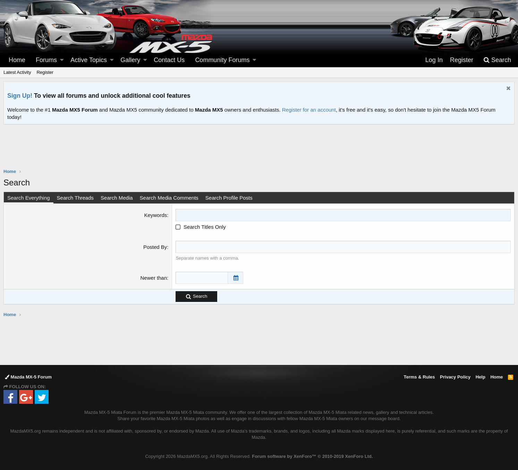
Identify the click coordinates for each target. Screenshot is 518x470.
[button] (61, 60)
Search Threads (75, 198)
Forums (46, 59)
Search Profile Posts (229, 198)
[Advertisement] (259, 143)
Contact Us (169, 59)
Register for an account (309, 110)
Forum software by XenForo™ (312, 456)
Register (44, 72)
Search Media (117, 198)
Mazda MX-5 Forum (28, 377)
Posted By (155, 247)
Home (17, 59)
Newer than (154, 278)
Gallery (130, 59)
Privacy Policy (455, 377)
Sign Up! (19, 95)
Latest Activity (17, 72)
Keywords (155, 215)
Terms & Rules (419, 377)
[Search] (497, 60)
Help (480, 377)
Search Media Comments (169, 198)
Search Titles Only (201, 227)
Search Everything (28, 198)
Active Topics (88, 59)
